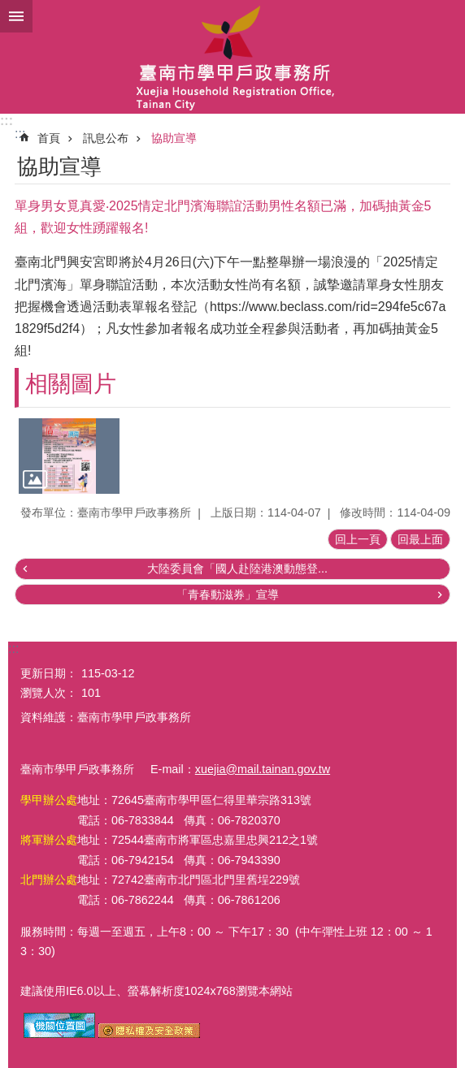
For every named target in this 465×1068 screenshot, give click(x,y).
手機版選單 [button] (16, 16)
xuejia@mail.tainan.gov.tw (262, 769)
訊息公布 (105, 138)
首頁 (48, 138)
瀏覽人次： (48, 692)
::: (6, 121)
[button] (69, 456)
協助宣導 (174, 138)
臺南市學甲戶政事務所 (232, 57)
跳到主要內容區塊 (8, 8)
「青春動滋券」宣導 (227, 594)
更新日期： (48, 673)
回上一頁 (357, 539)
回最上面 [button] (420, 539)
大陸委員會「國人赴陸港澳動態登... (237, 568)
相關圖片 (70, 383)
